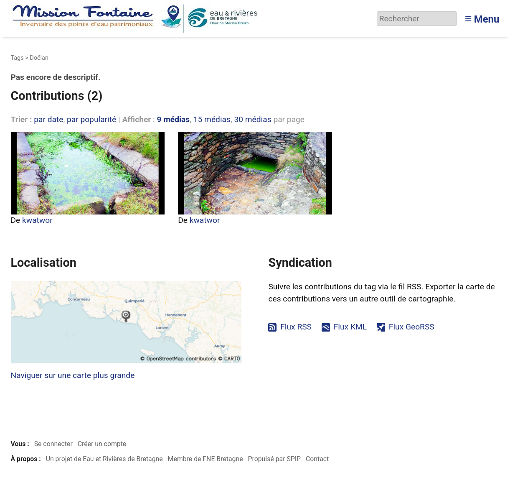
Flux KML (350, 327)
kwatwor (37, 220)
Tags (17, 57)
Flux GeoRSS (411, 327)
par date (48, 119)
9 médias (173, 119)
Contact (317, 459)
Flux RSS (296, 327)
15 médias (212, 119)
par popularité (91, 119)
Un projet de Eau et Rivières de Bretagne (104, 459)
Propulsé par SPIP (274, 459)
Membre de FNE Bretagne (205, 459)
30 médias (252, 119)
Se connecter (53, 444)
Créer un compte (102, 444)
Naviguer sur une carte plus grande (73, 375)
